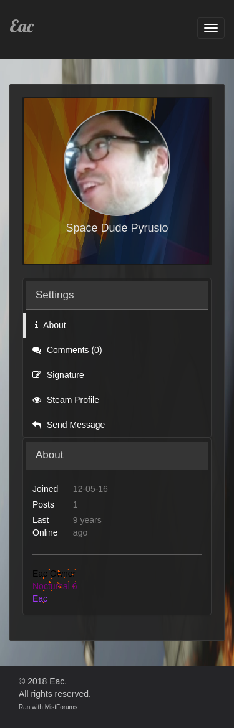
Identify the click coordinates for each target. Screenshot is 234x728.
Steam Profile (65, 400)
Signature (58, 375)
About (50, 325)
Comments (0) (67, 350)
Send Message (68, 425)
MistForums (61, 707)
